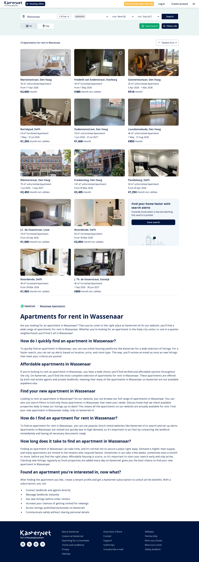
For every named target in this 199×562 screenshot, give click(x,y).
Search (170, 16)
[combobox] (36, 17)
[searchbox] (40, 17)
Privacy (65, 549)
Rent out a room (153, 544)
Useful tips (108, 544)
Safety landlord (152, 549)
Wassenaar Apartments (52, 306)
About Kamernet (70, 531)
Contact (107, 536)
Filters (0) (170, 26)
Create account (179, 3)
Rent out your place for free (139, 3)
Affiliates (149, 531)
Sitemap (66, 553)
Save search (153, 222)
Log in (161, 3)
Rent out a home (153, 540)
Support (107, 540)
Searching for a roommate (75, 540)
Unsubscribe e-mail (113, 549)
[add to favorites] (67, 53)
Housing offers (35, 3)
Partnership (151, 536)
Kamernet (28, 306)
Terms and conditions (73, 544)
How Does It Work (112, 531)
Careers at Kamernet (72, 536)
